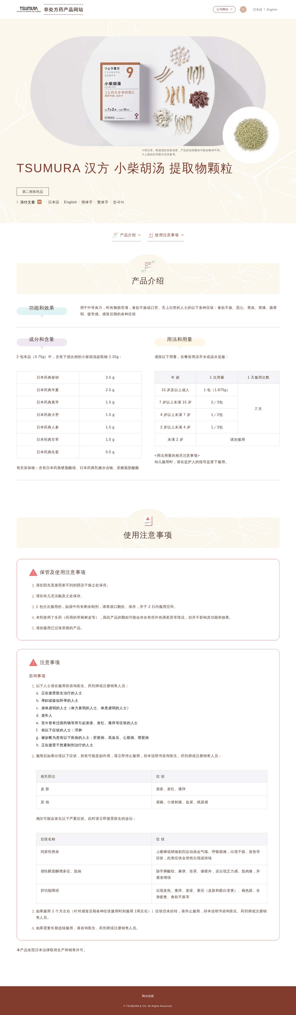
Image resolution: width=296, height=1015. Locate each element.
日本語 (257, 9)
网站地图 (148, 996)
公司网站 (222, 9)
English (272, 9)
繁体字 (102, 202)
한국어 (118, 202)
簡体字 (87, 202)
